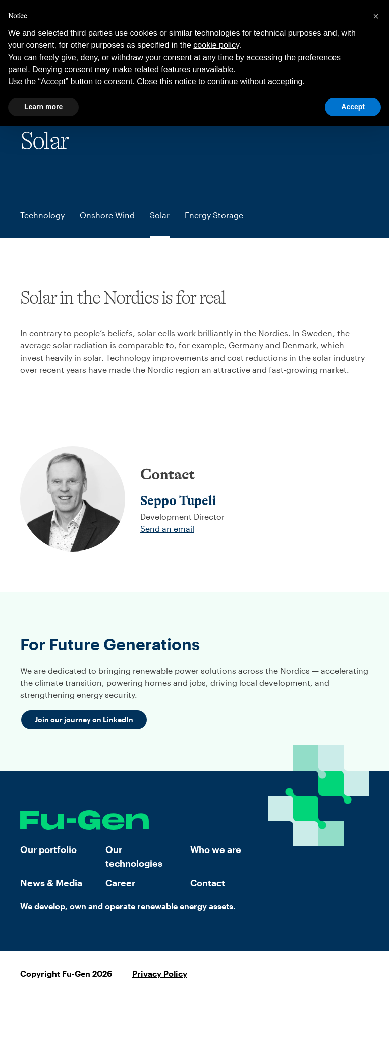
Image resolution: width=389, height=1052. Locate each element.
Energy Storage (214, 215)
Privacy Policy (159, 973)
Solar (160, 215)
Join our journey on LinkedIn (84, 719)
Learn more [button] (43, 107)
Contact (207, 882)
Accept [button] (353, 107)
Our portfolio (48, 849)
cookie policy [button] (216, 45)
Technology (42, 215)
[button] (376, 16)
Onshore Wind (107, 215)
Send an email (167, 528)
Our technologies (133, 856)
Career (120, 882)
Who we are (215, 849)
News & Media (51, 882)
